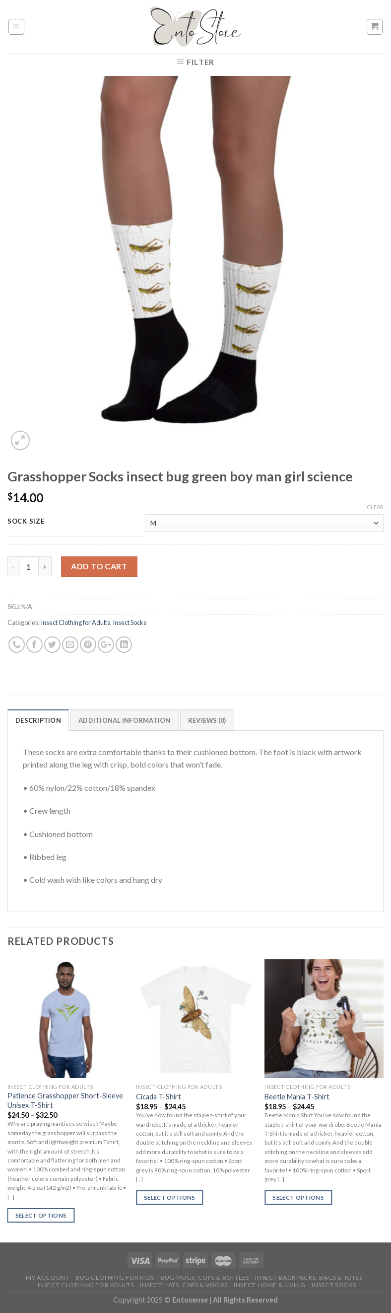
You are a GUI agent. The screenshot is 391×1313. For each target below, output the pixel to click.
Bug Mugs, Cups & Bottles (204, 1277)
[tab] (38, 719)
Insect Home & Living (269, 1285)
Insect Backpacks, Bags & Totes (308, 1277)
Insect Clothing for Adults (75, 622)
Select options (41, 1215)
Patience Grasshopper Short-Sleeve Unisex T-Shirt (65, 1100)
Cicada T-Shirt (158, 1096)
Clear (375, 507)
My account (47, 1277)
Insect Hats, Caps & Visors (184, 1285)
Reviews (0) (207, 720)
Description (38, 720)
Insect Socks (129, 622)
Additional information (124, 720)
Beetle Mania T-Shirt (296, 1096)
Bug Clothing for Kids (114, 1277)
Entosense (190, 1300)
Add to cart (99, 566)
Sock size (25, 521)
